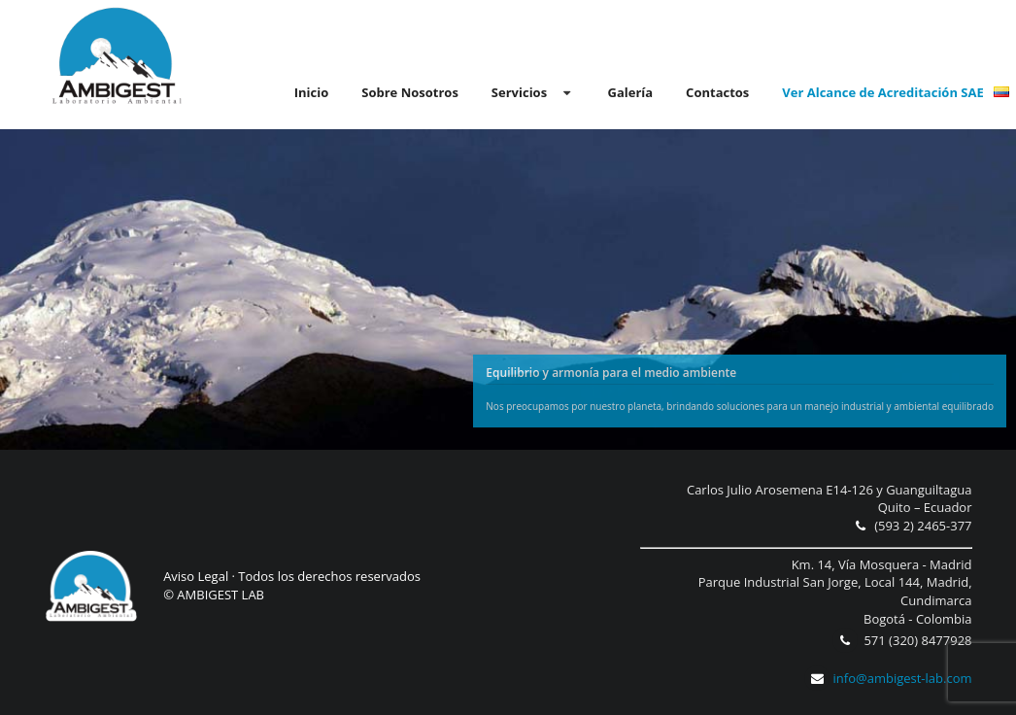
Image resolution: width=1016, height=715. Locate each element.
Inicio (311, 92)
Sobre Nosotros (409, 92)
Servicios (533, 92)
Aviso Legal (195, 576)
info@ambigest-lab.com (887, 678)
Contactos (717, 92)
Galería (630, 92)
